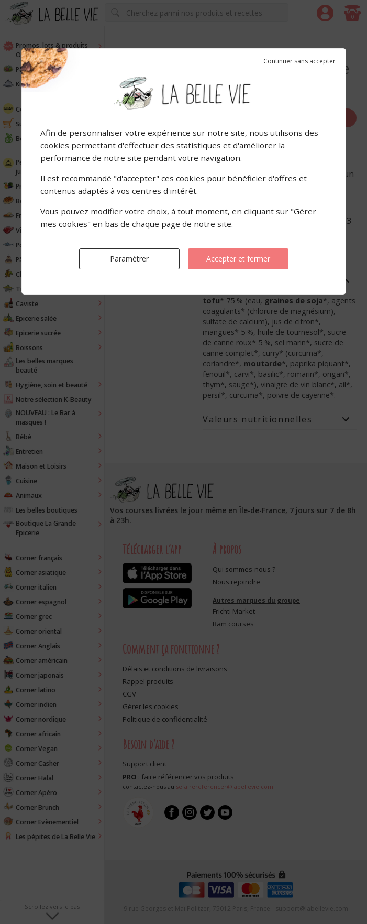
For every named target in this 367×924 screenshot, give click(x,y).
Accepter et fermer (238, 259)
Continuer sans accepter (299, 61)
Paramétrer (129, 259)
